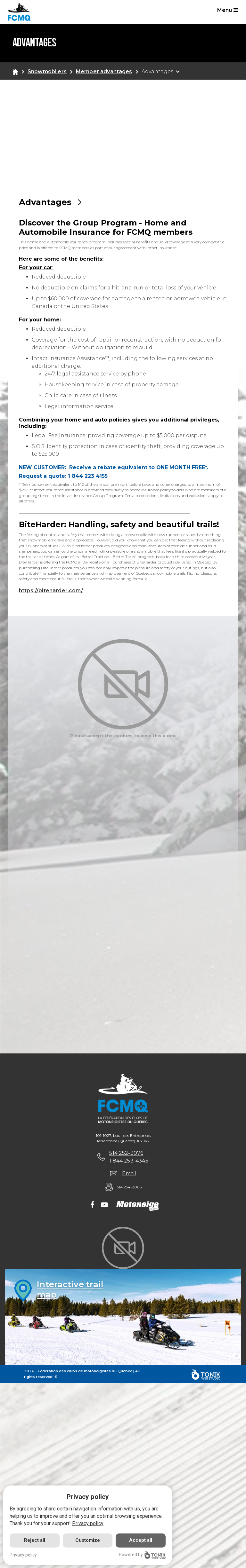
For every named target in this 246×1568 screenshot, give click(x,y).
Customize (87, 1540)
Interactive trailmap (70, 1289)
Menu (227, 10)
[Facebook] (92, 1205)
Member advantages (104, 71)
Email (129, 1173)
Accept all (140, 1540)
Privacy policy (87, 1523)
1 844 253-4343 (128, 1161)
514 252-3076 (126, 1153)
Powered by (142, 1555)
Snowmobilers (47, 71)
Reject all (34, 1540)
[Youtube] (104, 1205)
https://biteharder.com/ (51, 590)
